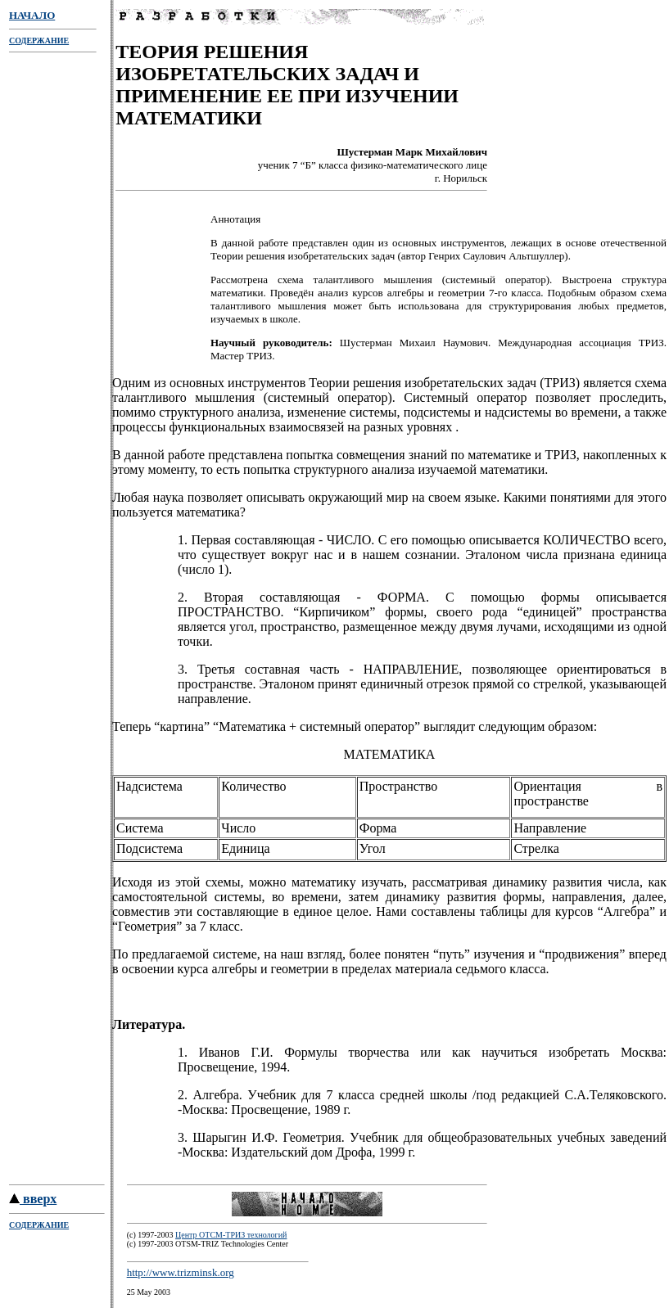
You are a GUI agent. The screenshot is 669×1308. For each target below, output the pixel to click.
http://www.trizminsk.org (180, 1275)
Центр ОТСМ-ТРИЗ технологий (231, 1237)
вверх (33, 1201)
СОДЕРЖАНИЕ (39, 40)
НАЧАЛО (32, 15)
